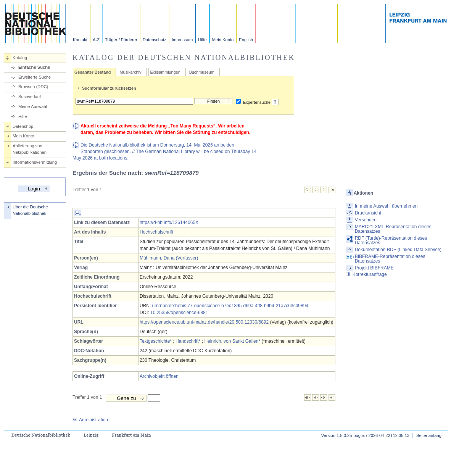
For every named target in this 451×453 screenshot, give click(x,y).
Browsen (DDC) (33, 86)
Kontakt (80, 39)
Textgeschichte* (156, 341)
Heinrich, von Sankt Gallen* (232, 341)
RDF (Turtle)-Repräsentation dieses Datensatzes (391, 240)
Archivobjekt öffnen (159, 376)
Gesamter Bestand (92, 72)
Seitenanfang (428, 435)
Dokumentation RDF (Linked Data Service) (398, 249)
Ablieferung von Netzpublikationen (30, 149)
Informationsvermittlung (35, 162)
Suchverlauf (29, 96)
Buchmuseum (201, 72)
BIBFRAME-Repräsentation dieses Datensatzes (390, 259)
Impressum (182, 39)
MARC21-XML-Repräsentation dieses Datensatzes (393, 229)
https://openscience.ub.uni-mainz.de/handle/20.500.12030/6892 (204, 322)
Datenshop (23, 126)
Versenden (366, 219)
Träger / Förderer (121, 39)
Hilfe (202, 39)
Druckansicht (368, 213)
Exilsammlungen (165, 72)
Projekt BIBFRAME (374, 268)
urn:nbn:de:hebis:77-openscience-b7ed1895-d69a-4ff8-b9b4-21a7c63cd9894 (230, 305)
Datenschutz (154, 39)
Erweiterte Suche (34, 77)
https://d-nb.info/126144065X (169, 222)
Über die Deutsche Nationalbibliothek (30, 210)
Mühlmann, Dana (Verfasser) (169, 258)
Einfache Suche (34, 67)
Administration (90, 419)
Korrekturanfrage (366, 274)
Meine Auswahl (32, 106)
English (246, 39)
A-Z (96, 39)
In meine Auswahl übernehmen (386, 206)
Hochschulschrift (156, 232)
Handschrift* (188, 341)
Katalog (20, 57)
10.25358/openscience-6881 (179, 312)
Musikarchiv (130, 72)
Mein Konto (223, 39)
